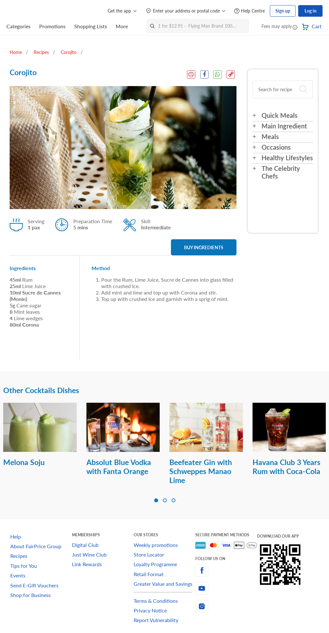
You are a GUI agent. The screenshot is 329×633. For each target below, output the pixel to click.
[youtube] (226, 588)
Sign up (282, 10)
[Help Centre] (249, 11)
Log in (310, 10)
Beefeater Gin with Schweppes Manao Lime (200, 471)
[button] (295, 27)
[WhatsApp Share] (217, 74)
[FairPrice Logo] (24, 11)
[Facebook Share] (204, 74)
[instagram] (226, 606)
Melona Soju (24, 462)
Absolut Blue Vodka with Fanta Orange (118, 467)
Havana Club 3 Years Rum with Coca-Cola (286, 467)
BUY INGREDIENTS (203, 247)
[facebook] (226, 570)
